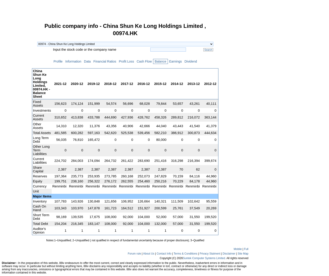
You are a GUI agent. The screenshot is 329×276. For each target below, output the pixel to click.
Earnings (175, 61)
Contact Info (164, 253)
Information (73, 61)
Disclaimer (229, 253)
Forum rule (134, 253)
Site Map (243, 253)
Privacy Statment (210, 253)
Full (246, 249)
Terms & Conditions (185, 253)
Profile (58, 61)
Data (87, 61)
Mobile (238, 249)
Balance (160, 61)
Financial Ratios (105, 61)
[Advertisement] (16, 92)
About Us (148, 253)
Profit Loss (126, 61)
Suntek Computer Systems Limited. (204, 258)
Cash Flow (144, 61)
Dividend (191, 61)
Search (208, 49)
